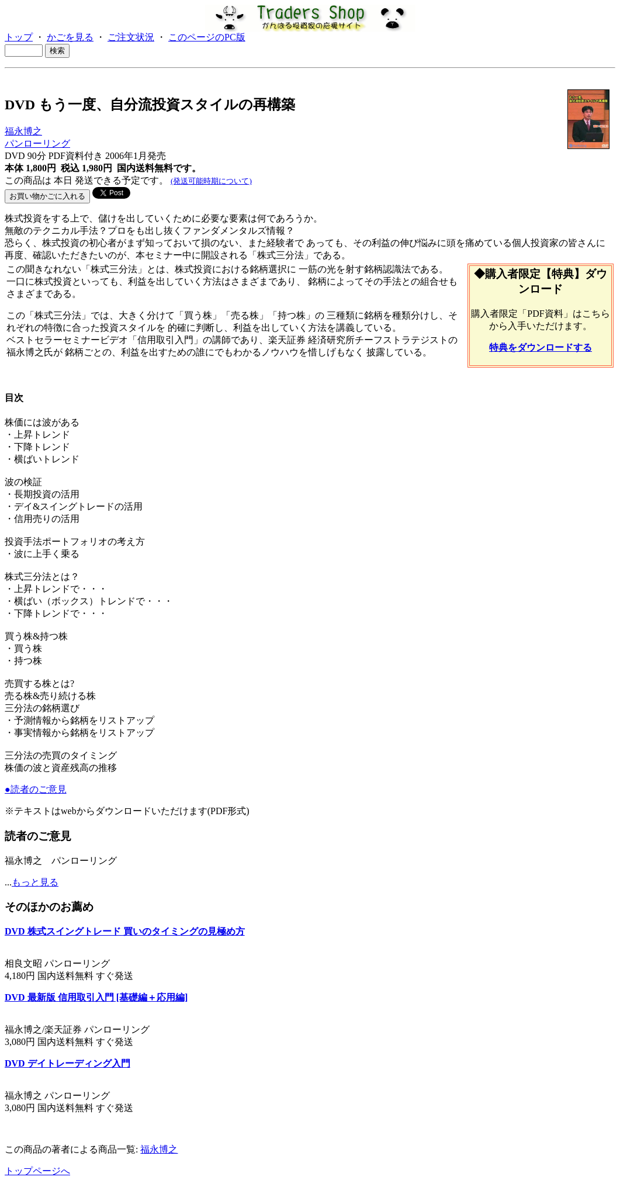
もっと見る (35, 882)
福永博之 (23, 131)
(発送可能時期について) (211, 181)
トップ (19, 37)
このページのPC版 (206, 37)
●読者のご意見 (36, 789)
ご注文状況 (131, 37)
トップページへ (37, 1171)
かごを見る (70, 37)
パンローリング (37, 143)
